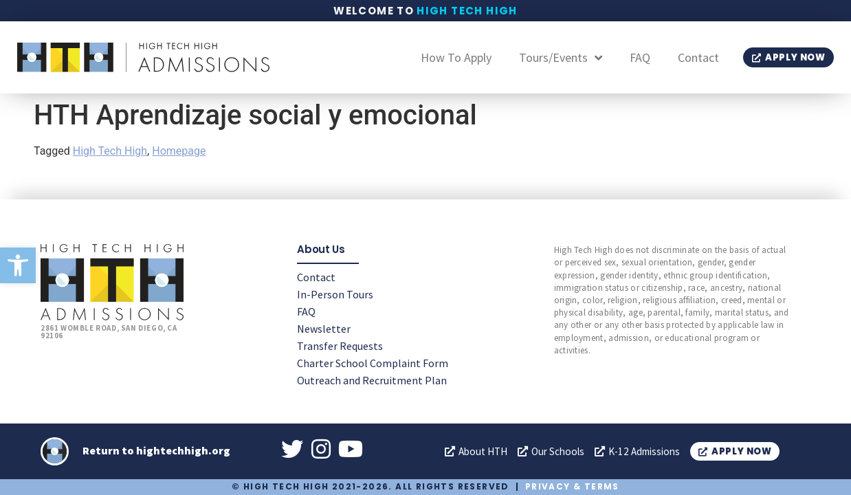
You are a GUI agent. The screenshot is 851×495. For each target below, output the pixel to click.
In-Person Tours (335, 293)
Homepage (179, 150)
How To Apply (456, 57)
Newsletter (324, 328)
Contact (698, 57)
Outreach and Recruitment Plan (372, 379)
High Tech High (467, 10)
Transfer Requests (340, 345)
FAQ (640, 57)
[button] (18, 265)
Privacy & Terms (572, 486)
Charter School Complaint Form (372, 362)
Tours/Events (560, 58)
